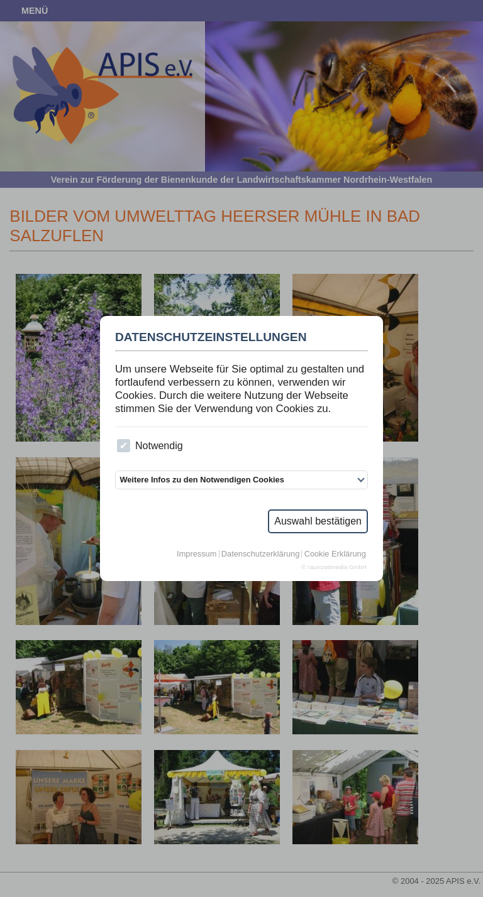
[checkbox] (123, 445)
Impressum (196, 554)
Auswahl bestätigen (318, 521)
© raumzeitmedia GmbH (334, 567)
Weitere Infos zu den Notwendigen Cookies (201, 479)
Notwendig (149, 445)
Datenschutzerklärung (260, 554)
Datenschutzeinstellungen (211, 337)
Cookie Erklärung (335, 554)
